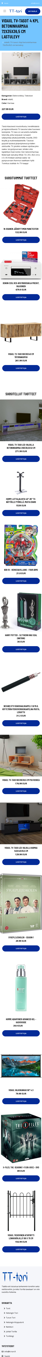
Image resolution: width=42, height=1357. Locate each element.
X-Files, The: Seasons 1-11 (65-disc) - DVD (21, 1167)
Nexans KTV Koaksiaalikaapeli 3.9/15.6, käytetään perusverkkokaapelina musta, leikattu (21, 709)
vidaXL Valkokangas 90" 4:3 (21, 1090)
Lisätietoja (21, 116)
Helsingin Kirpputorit (15, 1322)
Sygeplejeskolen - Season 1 (21, 937)
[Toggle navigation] (5, 11)
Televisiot (29, 95)
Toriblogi (10, 1336)
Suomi (6, 3)
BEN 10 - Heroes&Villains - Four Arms (21, 569)
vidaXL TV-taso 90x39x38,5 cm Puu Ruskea (21, 780)
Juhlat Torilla (11, 1331)
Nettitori (9, 1327)
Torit (8, 1308)
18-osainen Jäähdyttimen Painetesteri (21, 228)
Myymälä (32, 11)
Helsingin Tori (12, 1313)
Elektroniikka (18, 95)
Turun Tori (10, 1317)
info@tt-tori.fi (35, 3)
